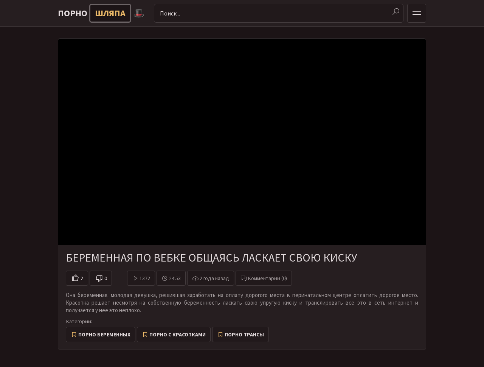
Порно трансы (244, 334)
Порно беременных (104, 334)
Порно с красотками (177, 334)
